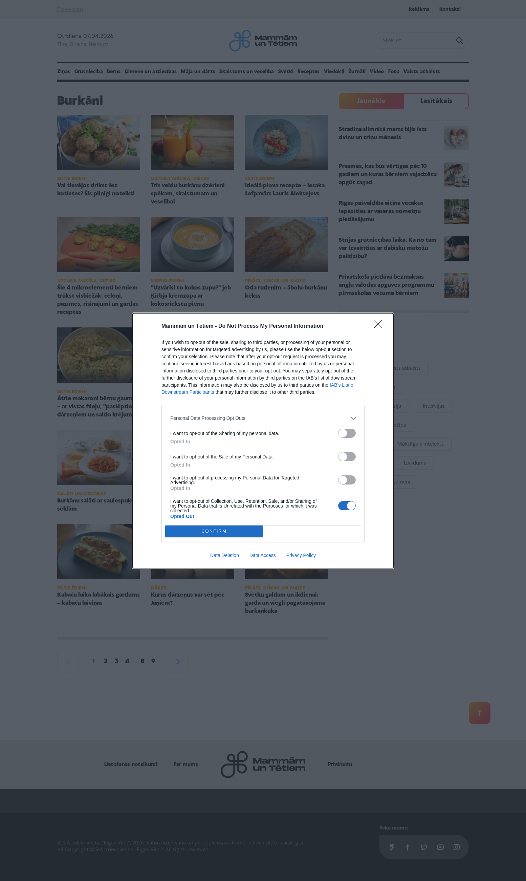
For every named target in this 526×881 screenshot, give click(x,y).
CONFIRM (214, 531)
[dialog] (263, 440)
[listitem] (263, 418)
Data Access (262, 555)
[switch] (347, 433)
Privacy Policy (301, 555)
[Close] (380, 326)
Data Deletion (224, 555)
